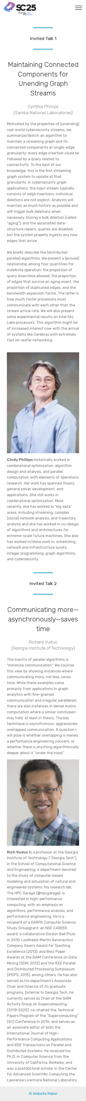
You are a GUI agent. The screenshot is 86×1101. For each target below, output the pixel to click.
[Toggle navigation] (78, 7)
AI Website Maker (43, 1093)
